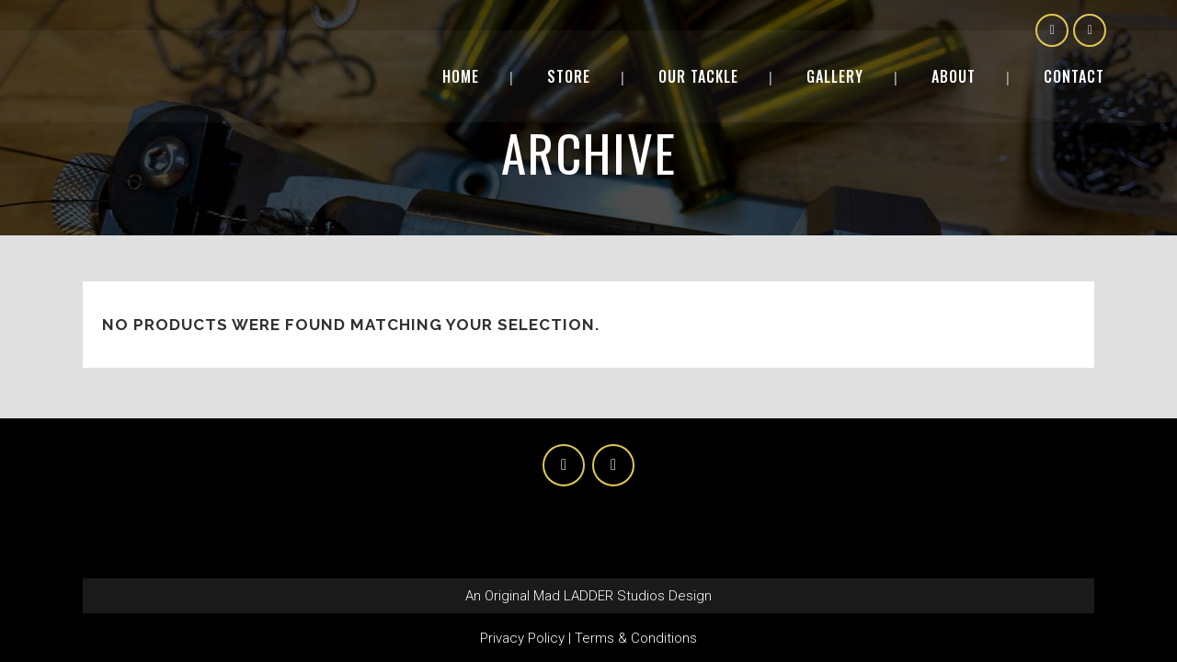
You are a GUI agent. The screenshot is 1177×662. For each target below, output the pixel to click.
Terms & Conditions (636, 638)
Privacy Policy (522, 638)
